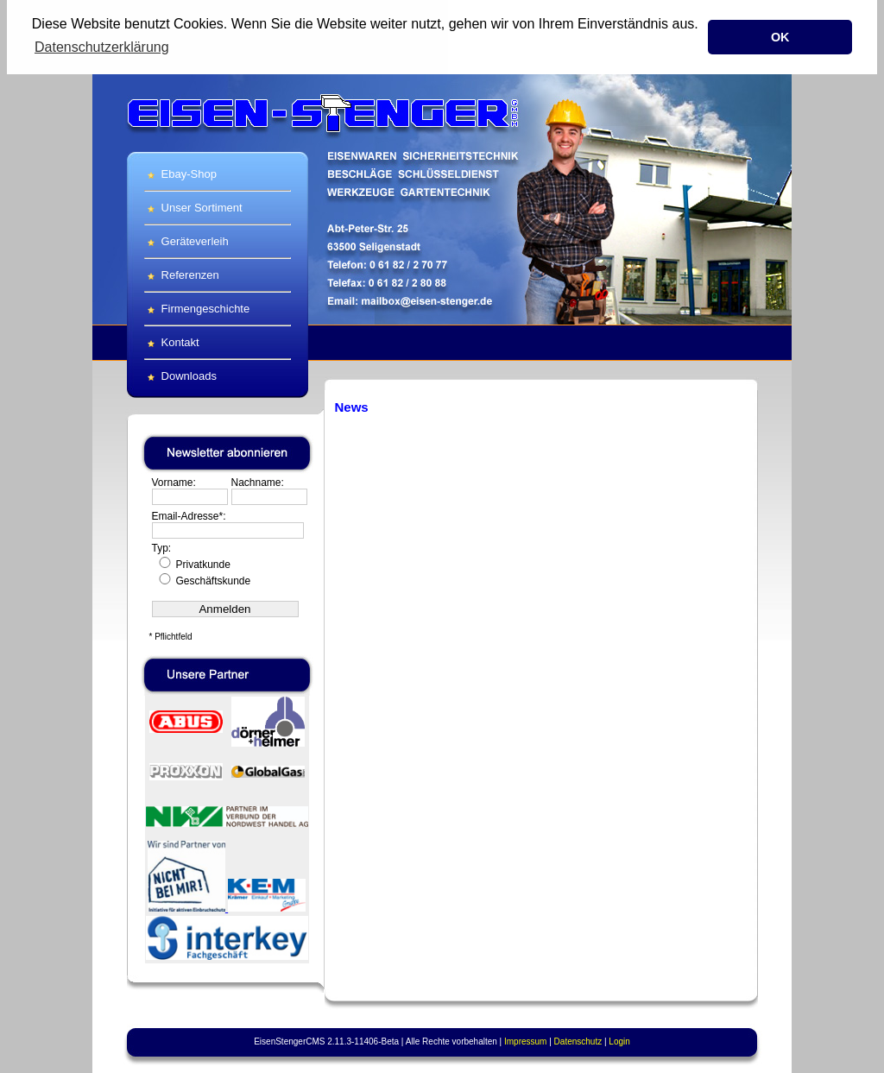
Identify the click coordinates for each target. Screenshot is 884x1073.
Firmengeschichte (196, 307)
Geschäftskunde (203, 580)
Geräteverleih (186, 240)
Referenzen (181, 274)
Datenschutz (578, 1040)
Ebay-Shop (180, 173)
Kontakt (171, 341)
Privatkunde (193, 564)
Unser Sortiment (193, 206)
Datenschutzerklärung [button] (102, 47)
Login (619, 1040)
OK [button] (780, 37)
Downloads (180, 375)
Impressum (525, 1040)
